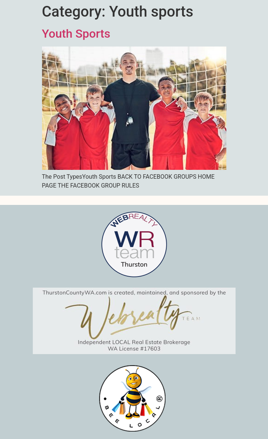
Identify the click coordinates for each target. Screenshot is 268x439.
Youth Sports (76, 34)
